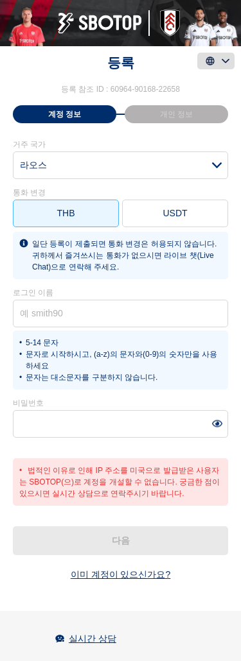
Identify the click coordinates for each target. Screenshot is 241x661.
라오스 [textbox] (33, 165)
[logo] (120, 23)
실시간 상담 (92, 638)
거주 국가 (29, 144)
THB (66, 213)
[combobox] (120, 165)
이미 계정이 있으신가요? (121, 574)
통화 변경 (29, 192)
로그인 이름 (33, 292)
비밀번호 (28, 403)
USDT (175, 213)
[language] (216, 61)
